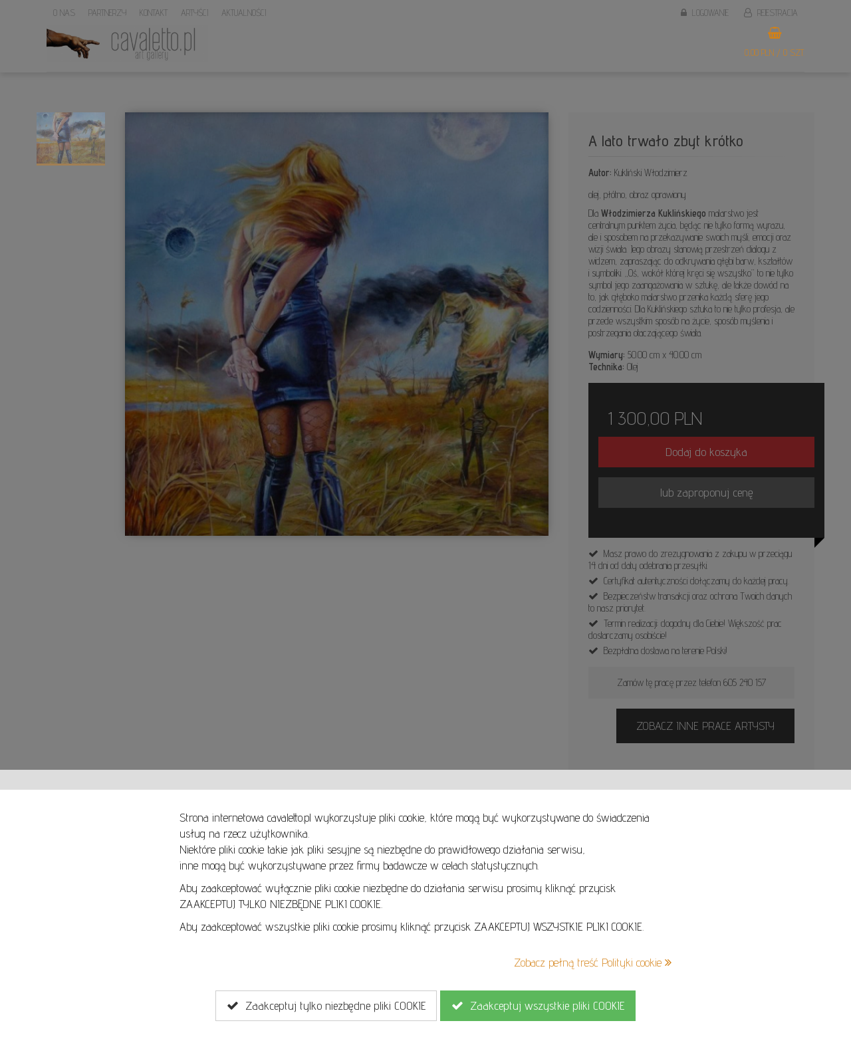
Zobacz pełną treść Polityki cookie (592, 962)
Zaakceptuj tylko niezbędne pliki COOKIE (326, 1006)
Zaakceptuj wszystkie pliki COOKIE (537, 1006)
